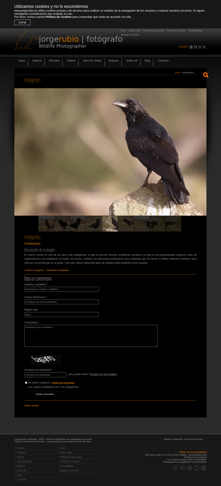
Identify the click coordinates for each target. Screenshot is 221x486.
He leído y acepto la (57, 382)
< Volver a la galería (33, 270)
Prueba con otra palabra (103, 373)
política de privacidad (63, 382)
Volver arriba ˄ (31, 404)
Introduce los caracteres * (38, 369)
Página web (31, 309)
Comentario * (31, 321)
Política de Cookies (59, 16)
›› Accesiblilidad (66, 465)
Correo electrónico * (35, 296)
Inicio (123, 30)
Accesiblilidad (195, 30)
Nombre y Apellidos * (36, 284)
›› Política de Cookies (69, 460)
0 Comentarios (32, 243)
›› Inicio (62, 447)
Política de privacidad (153, 30)
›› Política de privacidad (70, 456)
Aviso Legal (134, 30)
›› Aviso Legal (65, 451)
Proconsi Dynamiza (193, 438)
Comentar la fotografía (57, 270)
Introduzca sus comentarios (89, 335)
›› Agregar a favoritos (69, 469)
